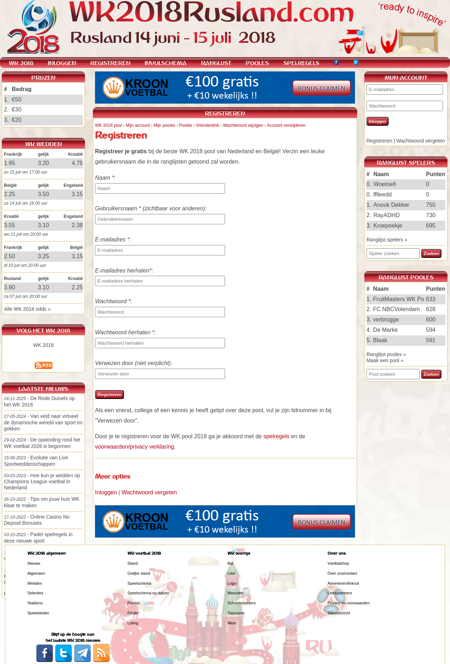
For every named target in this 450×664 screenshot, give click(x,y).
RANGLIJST (216, 63)
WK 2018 (43, 345)
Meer (232, 623)
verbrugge (386, 319)
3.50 (43, 194)
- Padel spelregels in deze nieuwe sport (38, 537)
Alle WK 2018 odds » (27, 309)
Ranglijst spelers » (386, 240)
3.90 (9, 287)
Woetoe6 (384, 184)
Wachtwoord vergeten (149, 492)
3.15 (77, 194)
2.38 (77, 225)
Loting (133, 623)
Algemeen (36, 573)
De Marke (385, 330)
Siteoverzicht (339, 613)
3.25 (43, 256)
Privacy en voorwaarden (349, 603)
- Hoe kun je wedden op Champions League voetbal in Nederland (42, 482)
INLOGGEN (62, 63)
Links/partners (340, 593)
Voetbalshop (338, 563)
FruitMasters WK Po (398, 299)
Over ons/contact (342, 573)
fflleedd (382, 194)
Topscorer (236, 613)
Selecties (36, 593)
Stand (133, 563)
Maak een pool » (385, 360)
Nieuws (34, 563)
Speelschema (139, 583)
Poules (134, 603)
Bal (230, 563)
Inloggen (106, 492)
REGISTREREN (110, 63)
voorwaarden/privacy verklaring (134, 447)
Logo (232, 583)
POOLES (257, 63)
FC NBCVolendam (396, 309)
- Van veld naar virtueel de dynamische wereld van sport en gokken (43, 422)
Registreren (379, 141)
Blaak (380, 340)
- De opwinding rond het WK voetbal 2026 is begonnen (42, 443)
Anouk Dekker (391, 205)
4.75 (77, 163)
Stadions (35, 603)
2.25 (9, 194)
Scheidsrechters (242, 603)
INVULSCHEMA (166, 63)
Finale (133, 613)
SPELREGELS (301, 63)
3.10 (43, 225)
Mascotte (236, 593)
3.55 (9, 225)
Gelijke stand (139, 573)
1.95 (9, 163)
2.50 (9, 256)
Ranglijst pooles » (386, 354)
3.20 (43, 163)
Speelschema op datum (148, 593)
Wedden (35, 583)
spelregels (276, 436)
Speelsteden (38, 613)
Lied (231, 573)
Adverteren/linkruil (343, 583)
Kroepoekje (387, 226)
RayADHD (386, 215)
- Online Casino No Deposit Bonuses (37, 520)
